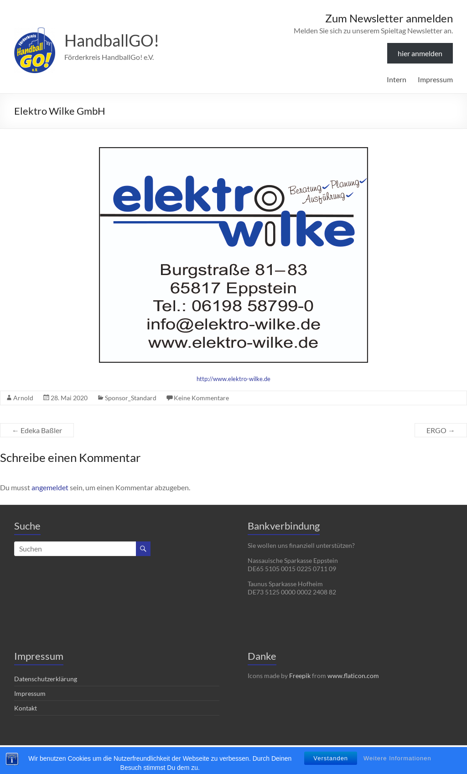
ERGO (440, 430)
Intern (396, 79)
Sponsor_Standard (130, 398)
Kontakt (25, 708)
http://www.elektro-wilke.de (233, 378)
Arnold (23, 398)
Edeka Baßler (37, 430)
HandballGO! (111, 40)
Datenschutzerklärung (45, 679)
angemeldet (49, 487)
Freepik (300, 675)
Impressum (435, 79)
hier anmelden (420, 53)
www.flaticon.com (353, 675)
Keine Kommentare (201, 398)
